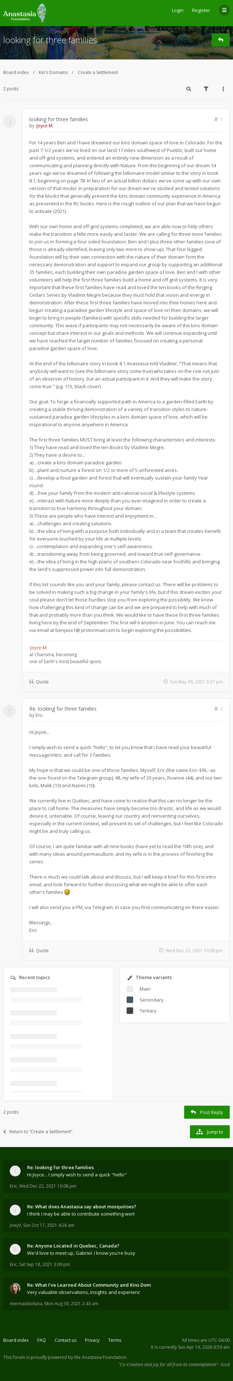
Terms (114, 1340)
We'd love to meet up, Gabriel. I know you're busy (81, 1253)
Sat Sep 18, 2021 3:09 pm (44, 1264)
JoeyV (15, 1225)
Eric (39, 715)
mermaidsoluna (26, 1303)
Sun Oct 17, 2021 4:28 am (49, 1225)
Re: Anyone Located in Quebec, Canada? (73, 1245)
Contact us (65, 1340)
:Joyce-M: (44, 126)
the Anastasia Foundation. (100, 1357)
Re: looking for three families (63, 708)
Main (145, 989)
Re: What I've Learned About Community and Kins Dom (89, 1285)
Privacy (92, 1340)
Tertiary (148, 1010)
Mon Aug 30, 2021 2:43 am (71, 1303)
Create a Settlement (98, 72)
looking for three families (50, 40)
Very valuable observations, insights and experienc (83, 1292)
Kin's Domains (53, 72)
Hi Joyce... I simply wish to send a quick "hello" (77, 1174)
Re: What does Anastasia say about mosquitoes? (81, 1206)
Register (201, 10)
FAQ (41, 1340)
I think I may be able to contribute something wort (81, 1214)
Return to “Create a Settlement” (37, 1132)
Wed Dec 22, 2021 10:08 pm (47, 1186)
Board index (16, 72)
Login (177, 10)
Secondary (152, 999)
